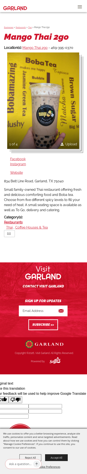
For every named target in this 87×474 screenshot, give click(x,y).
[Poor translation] (15, 399)
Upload (71, 144)
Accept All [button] (56, 457)
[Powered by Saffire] (52, 361)
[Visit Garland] (15, 6)
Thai (30, 27)
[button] (43, 100)
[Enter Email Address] (43, 311)
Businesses (8, 27)
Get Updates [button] (43, 324)
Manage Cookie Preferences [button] (43, 466)
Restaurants (21, 27)
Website (16, 173)
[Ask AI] (20, 464)
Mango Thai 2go (35, 48)
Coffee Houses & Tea (31, 227)
